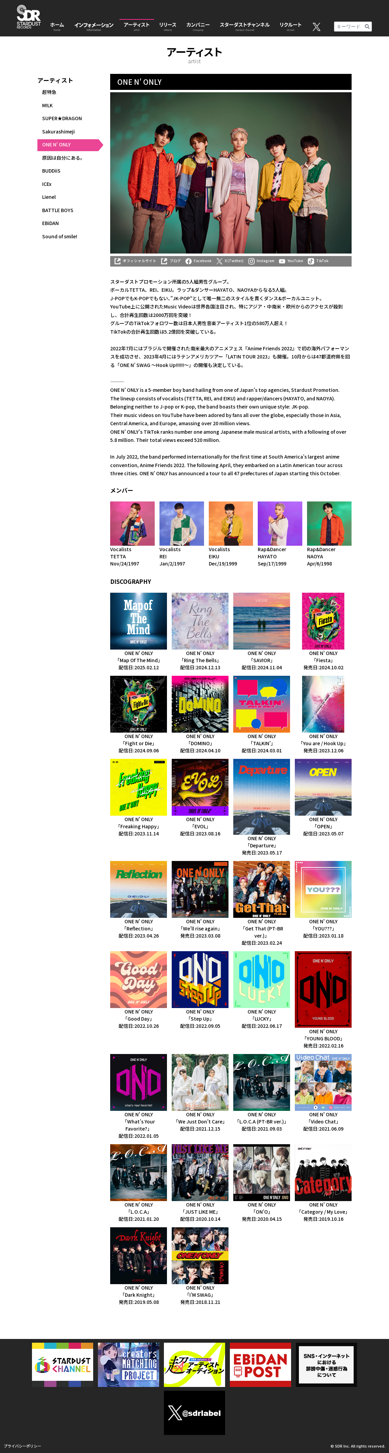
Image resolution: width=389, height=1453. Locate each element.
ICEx (46, 183)
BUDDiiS (51, 170)
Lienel (49, 196)
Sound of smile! (59, 236)
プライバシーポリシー (22, 1446)
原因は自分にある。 (63, 157)
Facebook (198, 260)
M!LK (47, 105)
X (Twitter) (229, 260)
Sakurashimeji (58, 131)
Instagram (261, 260)
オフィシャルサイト (135, 260)
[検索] (367, 26)
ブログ (170, 260)
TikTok (317, 260)
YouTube (290, 260)
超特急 (49, 92)
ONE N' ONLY (56, 144)
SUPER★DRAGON (62, 118)
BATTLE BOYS (57, 210)
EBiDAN (50, 223)
